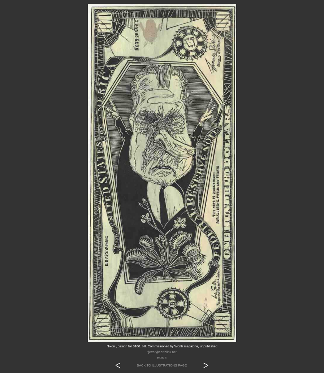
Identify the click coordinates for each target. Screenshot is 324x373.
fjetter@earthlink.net (162, 352)
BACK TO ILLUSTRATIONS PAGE (162, 365)
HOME (162, 358)
